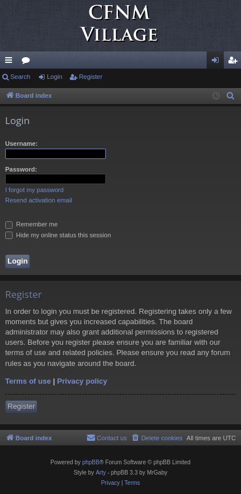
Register (90, 76)
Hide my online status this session (58, 235)
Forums (28, 62)
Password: (21, 169)
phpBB (91, 462)
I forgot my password (34, 189)
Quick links (11, 62)
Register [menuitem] (235, 62)
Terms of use (28, 381)
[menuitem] (231, 96)
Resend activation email (38, 200)
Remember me (31, 224)
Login (54, 76)
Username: (21, 143)
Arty (101, 472)
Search (20, 76)
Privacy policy (82, 381)
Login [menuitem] (218, 62)
